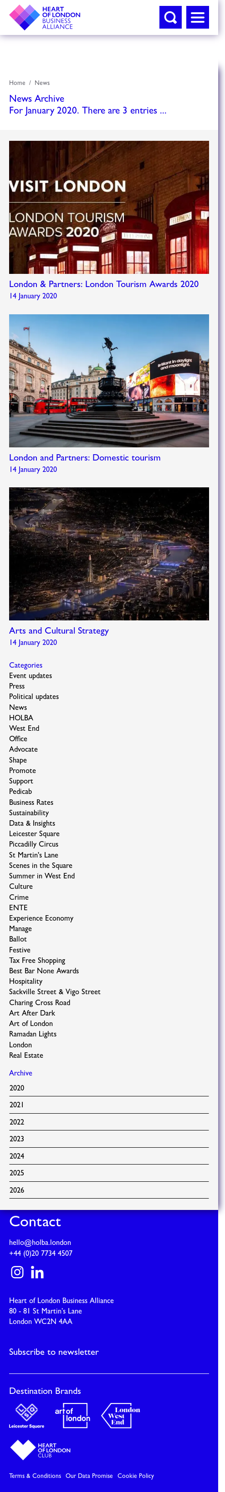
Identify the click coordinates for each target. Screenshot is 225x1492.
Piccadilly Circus (33, 844)
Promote (22, 771)
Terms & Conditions (35, 1476)
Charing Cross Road (39, 1003)
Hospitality (25, 982)
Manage (20, 929)
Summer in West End (42, 876)
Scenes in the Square (40, 866)
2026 (17, 1191)
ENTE (18, 908)
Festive (20, 950)
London (20, 1045)
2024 (17, 1156)
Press (17, 686)
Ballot (18, 939)
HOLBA (21, 718)
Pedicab (20, 792)
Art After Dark (32, 1013)
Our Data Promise (89, 1476)
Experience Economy (41, 918)
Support (21, 781)
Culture (21, 887)
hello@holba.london (40, 1243)
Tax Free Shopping (37, 961)
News (42, 83)
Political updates (34, 697)
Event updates (30, 676)
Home (17, 83)
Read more (109, 223)
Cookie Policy (136, 1476)
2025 (17, 1173)
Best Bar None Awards (44, 971)
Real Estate (26, 1056)
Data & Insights (32, 824)
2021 (17, 1105)
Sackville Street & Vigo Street (55, 992)
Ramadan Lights (32, 1034)
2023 (17, 1139)
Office (18, 739)
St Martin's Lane (33, 855)
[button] (170, 17)
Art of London (31, 1024)
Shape (18, 760)
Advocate (23, 749)
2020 (17, 1088)
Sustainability (29, 813)
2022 (17, 1122)
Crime (19, 898)
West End (24, 729)
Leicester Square (34, 834)
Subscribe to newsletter (54, 1352)
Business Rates (31, 803)
